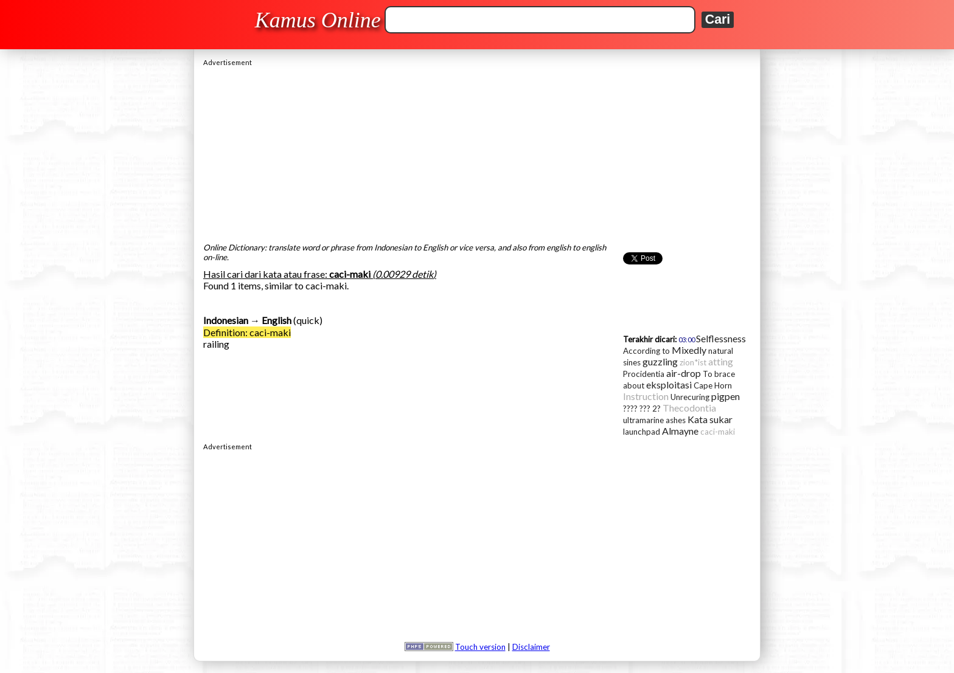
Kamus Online (318, 20)
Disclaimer (531, 647)
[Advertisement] (477, 151)
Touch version (480, 647)
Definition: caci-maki (247, 332)
